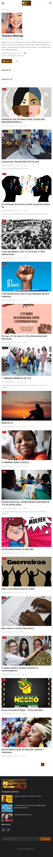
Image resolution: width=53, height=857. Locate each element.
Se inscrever (45, 839)
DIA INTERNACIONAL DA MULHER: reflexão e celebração (23, 751)
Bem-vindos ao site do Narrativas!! (18, 628)
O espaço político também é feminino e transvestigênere (20, 669)
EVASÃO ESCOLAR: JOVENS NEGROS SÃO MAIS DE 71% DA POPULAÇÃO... (25, 503)
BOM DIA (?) (7, 423)
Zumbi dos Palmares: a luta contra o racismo (28, 796)
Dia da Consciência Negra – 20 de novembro (22, 710)
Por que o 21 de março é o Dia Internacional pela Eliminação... (24, 337)
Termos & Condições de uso (25, 849)
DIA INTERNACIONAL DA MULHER (17, 549)
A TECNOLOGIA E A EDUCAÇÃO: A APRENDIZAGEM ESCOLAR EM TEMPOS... (30, 807)
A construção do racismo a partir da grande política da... (26, 205)
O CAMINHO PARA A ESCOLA (15, 462)
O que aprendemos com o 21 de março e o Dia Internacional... (23, 253)
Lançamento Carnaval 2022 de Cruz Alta (20, 161)
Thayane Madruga (7, 125)
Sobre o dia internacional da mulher (18, 589)
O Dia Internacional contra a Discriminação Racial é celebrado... (25, 295)
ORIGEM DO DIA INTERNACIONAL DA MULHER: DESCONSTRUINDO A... (23, 120)
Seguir (6, 61)
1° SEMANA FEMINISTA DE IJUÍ (16, 378)
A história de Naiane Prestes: (23, 814)
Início (3, 9)
